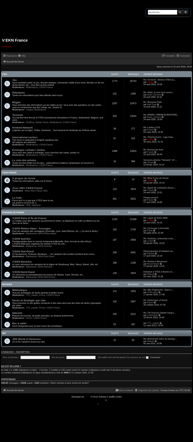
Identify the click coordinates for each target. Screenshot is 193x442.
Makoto (150, 341)
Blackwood (31, 233)
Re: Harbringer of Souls (155, 300)
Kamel (150, 302)
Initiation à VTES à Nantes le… (158, 272)
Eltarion (150, 253)
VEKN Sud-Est (45, 246)
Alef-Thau (151, 104)
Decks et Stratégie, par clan (29, 300)
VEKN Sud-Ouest (46, 256)
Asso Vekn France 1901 (36, 191)
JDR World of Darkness (26, 339)
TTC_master (32, 295)
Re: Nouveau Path (152, 102)
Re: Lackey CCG (151, 127)
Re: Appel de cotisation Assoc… (159, 188)
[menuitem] (22, 55)
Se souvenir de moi (137, 357)
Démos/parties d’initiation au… (159, 251)
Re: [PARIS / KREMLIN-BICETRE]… (161, 115)
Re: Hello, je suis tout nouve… (158, 92)
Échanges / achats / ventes (28, 149)
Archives (7, 284)
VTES (4, 74)
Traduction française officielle (92, 400)
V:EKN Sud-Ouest (23, 251)
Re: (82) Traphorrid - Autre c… (158, 290)
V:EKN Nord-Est (22, 261)
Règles (16, 102)
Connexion (7, 352)
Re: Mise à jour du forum (156, 178)
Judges (29, 109)
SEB (28, 205)
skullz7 (85, 383)
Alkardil (150, 274)
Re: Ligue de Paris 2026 (155, 218)
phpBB (88, 397)
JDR (4, 333)
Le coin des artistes (24, 160)
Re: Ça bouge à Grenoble (156, 228)
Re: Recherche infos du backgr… (160, 339)
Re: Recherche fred (153, 149)
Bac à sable (19, 323)
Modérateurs (32, 87)
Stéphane (36, 205)
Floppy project (150, 197)
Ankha (150, 82)
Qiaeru (110, 400)
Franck (150, 129)
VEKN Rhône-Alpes (47, 233)
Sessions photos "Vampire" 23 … (160, 160)
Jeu (14, 80)
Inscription (23, 352)
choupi (150, 162)
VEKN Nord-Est (45, 267)
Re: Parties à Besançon (155, 261)
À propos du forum (23, 178)
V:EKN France (46, 87)
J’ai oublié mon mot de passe (111, 357)
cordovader (152, 292)
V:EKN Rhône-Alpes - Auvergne (31, 228)
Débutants (18, 92)
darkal (38, 122)
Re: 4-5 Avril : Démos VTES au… (159, 80)
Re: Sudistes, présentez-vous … (159, 238)
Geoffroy (30, 122)
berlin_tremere (154, 94)
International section (24, 137)
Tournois (17, 115)
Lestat (150, 241)
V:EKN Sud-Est (21, 238)
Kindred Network (22, 127)
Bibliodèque (19, 290)
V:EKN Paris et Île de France (29, 218)
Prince (45, 122)
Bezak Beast (153, 264)
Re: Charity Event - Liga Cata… (159, 137)
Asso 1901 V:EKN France (27, 188)
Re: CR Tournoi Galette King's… (159, 313)
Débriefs (17, 313)
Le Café (17, 197)
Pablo (150, 230)
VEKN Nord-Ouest (46, 277)
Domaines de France (13, 212)
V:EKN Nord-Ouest (23, 272)
